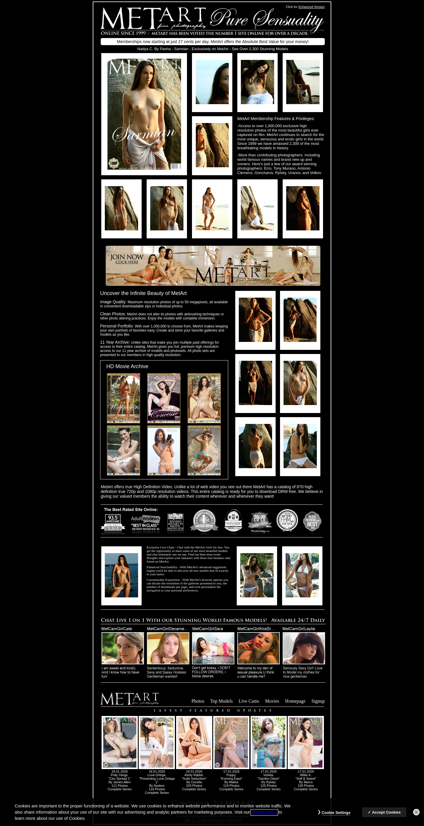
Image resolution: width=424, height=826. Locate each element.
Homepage (295, 701)
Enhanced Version (312, 7)
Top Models (221, 701)
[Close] (416, 817)
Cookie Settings (336, 817)
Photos (197, 701)
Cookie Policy (264, 816)
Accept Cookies (386, 817)
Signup (318, 701)
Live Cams (249, 701)
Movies (272, 701)
